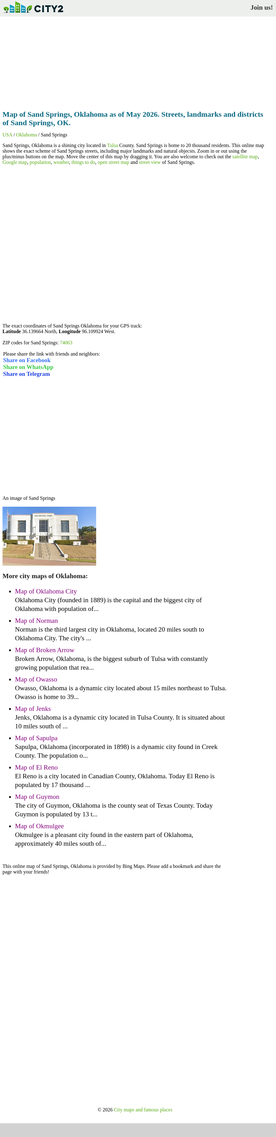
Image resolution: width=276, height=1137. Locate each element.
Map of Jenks (33, 708)
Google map (14, 162)
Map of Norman (36, 620)
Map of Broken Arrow (44, 650)
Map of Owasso (36, 679)
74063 (66, 342)
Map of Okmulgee (39, 826)
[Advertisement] (138, 61)
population (40, 162)
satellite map (245, 156)
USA (7, 134)
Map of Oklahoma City (46, 591)
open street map (113, 162)
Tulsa (112, 145)
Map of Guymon (37, 796)
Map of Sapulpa (36, 738)
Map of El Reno (36, 767)
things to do (83, 162)
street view (150, 162)
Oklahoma (26, 134)
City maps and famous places (143, 1109)
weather (61, 162)
